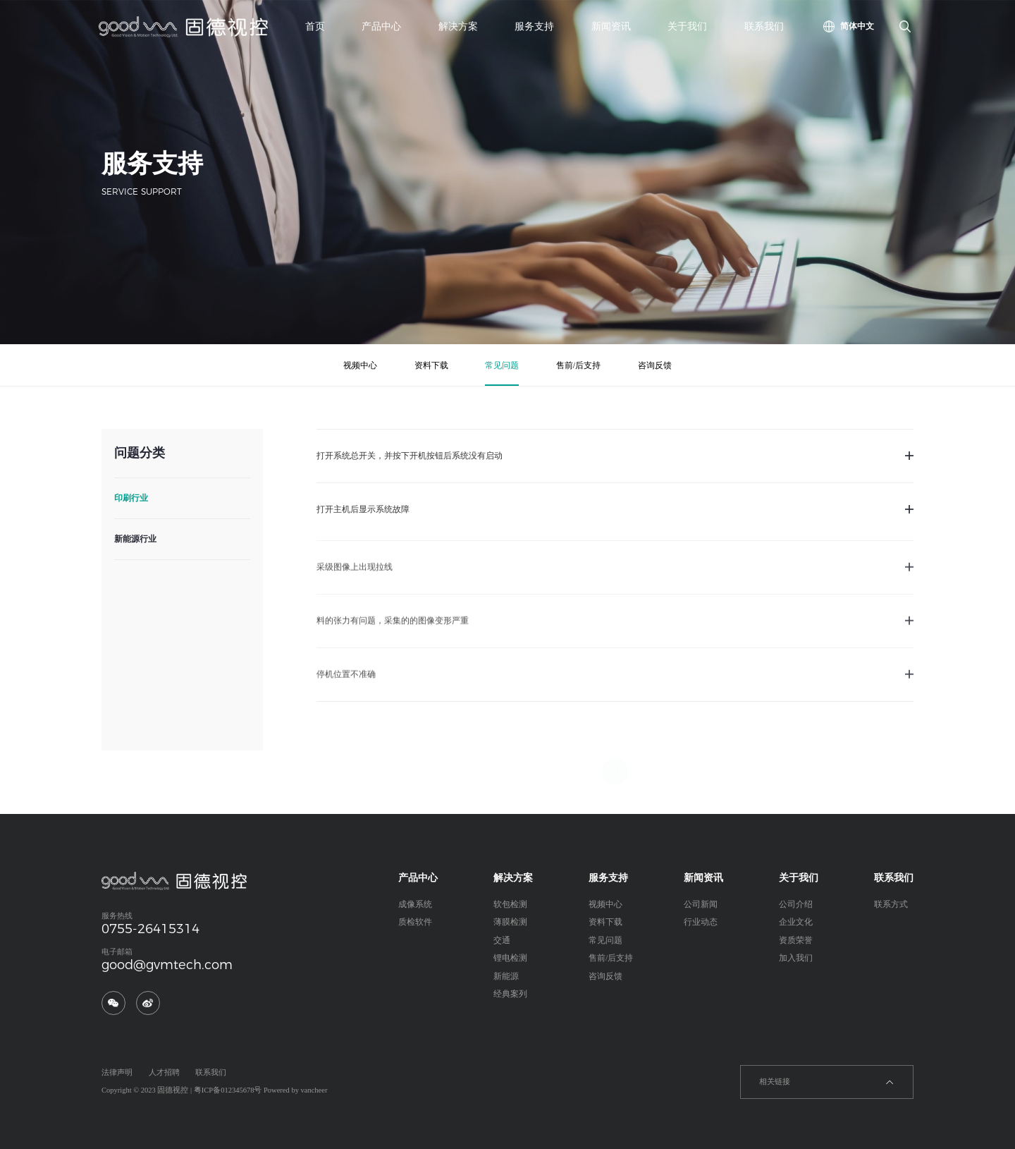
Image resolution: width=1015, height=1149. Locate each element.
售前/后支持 (578, 365)
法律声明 (117, 1072)
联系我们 (764, 26)
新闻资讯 (611, 26)
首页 (315, 26)
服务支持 (534, 26)
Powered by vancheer (295, 1090)
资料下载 (431, 365)
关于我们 (687, 26)
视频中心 (360, 365)
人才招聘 (164, 1072)
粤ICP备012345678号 (228, 1090)
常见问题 (502, 365)
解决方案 (458, 26)
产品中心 (381, 26)
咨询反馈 (655, 365)
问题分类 (138, 453)
